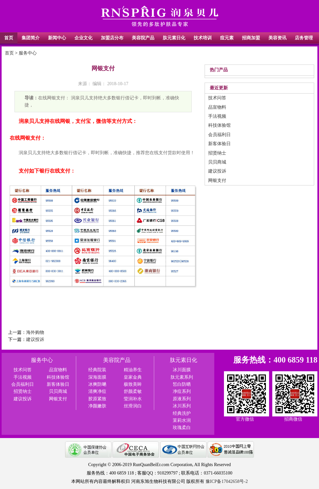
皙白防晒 (182, 384)
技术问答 (217, 97)
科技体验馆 (219, 125)
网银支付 (217, 180)
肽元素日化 (174, 37)
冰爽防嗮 (97, 384)
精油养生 (133, 369)
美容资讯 (277, 37)
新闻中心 (57, 37)
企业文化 (83, 37)
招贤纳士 (217, 153)
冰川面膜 (182, 369)
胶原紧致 (97, 398)
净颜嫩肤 (97, 406)
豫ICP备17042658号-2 (227, 481)
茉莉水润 (182, 420)
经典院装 (97, 369)
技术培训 (203, 37)
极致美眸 (133, 384)
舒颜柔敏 (133, 391)
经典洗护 (182, 413)
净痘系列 (182, 391)
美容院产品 (143, 37)
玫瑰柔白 (182, 427)
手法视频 (217, 116)
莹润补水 (133, 398)
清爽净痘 (97, 391)
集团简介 (31, 37)
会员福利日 (219, 134)
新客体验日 (219, 143)
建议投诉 (35, 339)
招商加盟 (251, 37)
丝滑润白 (133, 406)
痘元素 (227, 37)
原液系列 (182, 398)
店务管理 (304, 37)
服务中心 (28, 53)
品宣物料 (217, 107)
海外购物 (35, 332)
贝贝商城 (217, 162)
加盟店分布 (112, 37)
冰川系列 (182, 406)
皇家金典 (133, 377)
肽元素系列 (181, 377)
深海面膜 (97, 377)
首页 (8, 37)
